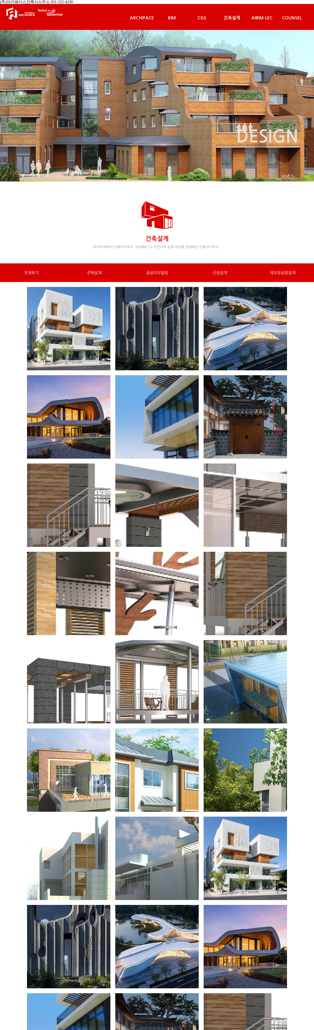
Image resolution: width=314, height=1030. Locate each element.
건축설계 (232, 18)
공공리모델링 (157, 273)
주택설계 (94, 273)
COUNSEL (292, 18)
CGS (201, 18)
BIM (172, 18)
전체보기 (31, 273)
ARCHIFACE (142, 18)
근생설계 (219, 273)
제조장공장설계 (282, 273)
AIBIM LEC (262, 18)
